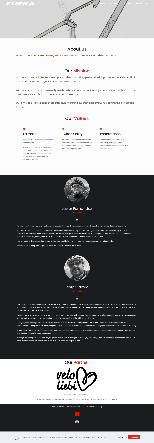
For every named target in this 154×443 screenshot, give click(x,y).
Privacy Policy (101, 437)
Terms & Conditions (75, 409)
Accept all (134, 437)
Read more (122, 437)
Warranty (91, 409)
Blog (100, 409)
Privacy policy (58, 409)
